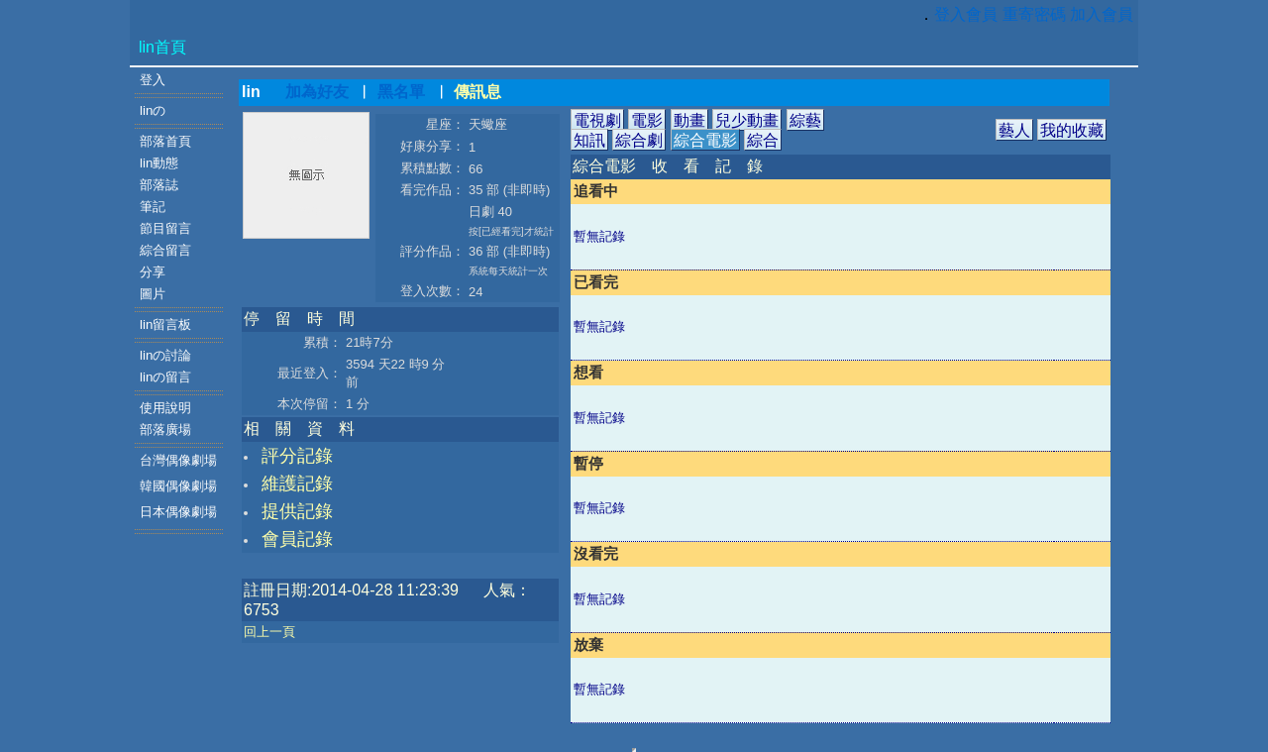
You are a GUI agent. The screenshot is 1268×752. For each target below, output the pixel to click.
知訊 (589, 140)
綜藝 (805, 120)
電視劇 (597, 120)
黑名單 (401, 91)
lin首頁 (162, 47)
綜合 (763, 140)
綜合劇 (639, 140)
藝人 (1014, 130)
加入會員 (1101, 14)
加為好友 (317, 91)
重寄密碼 (1034, 14)
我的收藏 (1072, 130)
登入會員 (966, 14)
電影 (647, 120)
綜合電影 (705, 140)
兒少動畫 (747, 120)
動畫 (689, 120)
